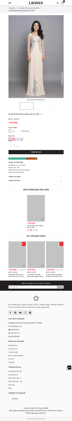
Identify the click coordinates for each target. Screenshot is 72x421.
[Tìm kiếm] (58, 3)
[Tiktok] (30, 313)
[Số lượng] (14, 146)
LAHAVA (15, 399)
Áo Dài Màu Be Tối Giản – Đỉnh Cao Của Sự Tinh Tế (16, 275)
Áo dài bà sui (12, 345)
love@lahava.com (16, 326)
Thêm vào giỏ (36, 152)
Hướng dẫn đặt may (15, 371)
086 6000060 (15, 336)
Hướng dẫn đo (13, 375)
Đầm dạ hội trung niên (16, 355)
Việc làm (11, 385)
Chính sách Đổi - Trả (15, 381)
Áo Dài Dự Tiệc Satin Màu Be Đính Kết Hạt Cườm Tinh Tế (54, 275)
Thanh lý (11, 362)
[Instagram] (25, 313)
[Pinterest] (15, 313)
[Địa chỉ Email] (32, 287)
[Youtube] (20, 313)
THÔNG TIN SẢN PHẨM (35, 162)
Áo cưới (11, 359)
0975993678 (15, 330)
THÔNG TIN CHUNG (35, 176)
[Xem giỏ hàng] (63, 3)
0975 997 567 (15, 333)
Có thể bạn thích (36, 236)
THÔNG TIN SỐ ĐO (35, 180)
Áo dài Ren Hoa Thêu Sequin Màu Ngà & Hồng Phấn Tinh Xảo (35, 275)
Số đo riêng (25, 131)
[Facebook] (10, 313)
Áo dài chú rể (12, 349)
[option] (36, 56)
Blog (10, 388)
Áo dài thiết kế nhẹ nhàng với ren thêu (35, 226)
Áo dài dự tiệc (13, 352)
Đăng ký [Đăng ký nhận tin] (60, 287)
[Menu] (9, 3)
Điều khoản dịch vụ (14, 378)
